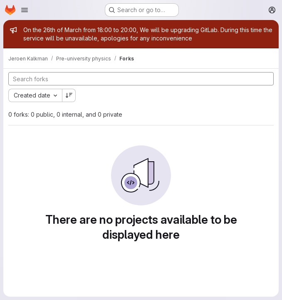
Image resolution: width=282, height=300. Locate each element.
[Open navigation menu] (24, 10)
